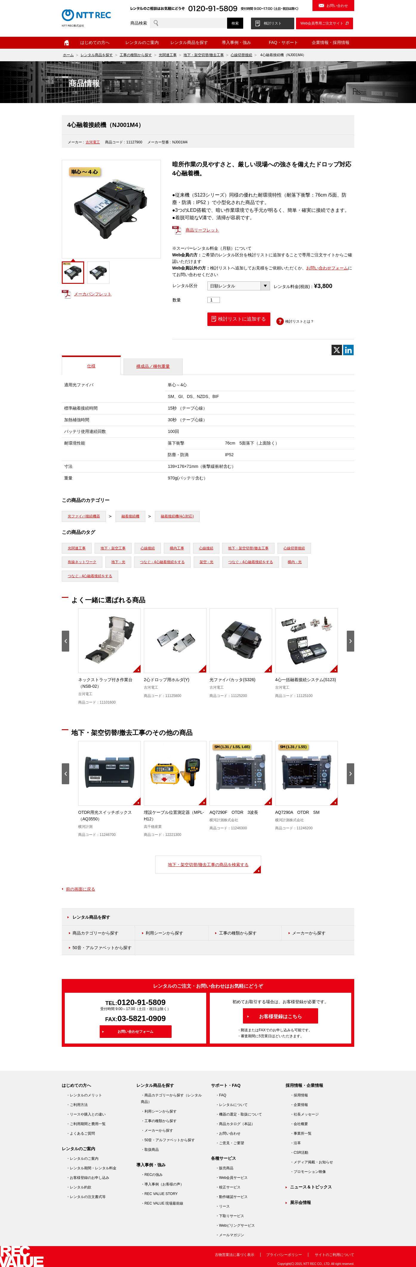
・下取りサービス (229, 1216)
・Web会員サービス (231, 1178)
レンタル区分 (185, 285)
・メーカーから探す (157, 1130)
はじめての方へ (95, 42)
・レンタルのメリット (84, 1095)
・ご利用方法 (77, 1105)
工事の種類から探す (136, 55)
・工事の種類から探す (159, 1121)
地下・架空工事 (113, 548)
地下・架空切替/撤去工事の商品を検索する (208, 864)
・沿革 (295, 1143)
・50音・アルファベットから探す (168, 1140)
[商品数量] (213, 300)
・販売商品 (224, 1168)
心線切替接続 (241, 55)
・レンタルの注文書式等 (86, 1197)
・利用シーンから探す (159, 1111)
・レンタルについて (231, 1105)
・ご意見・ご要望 (229, 1143)
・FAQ (220, 1095)
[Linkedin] (348, 350)
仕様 (91, 366)
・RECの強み (152, 1175)
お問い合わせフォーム (327, 268)
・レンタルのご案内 (82, 1158)
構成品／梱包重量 (153, 366)
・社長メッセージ (304, 1114)
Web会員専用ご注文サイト (322, 23)
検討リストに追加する (242, 318)
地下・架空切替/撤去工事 (204, 55)
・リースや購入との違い (86, 1114)
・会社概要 (299, 1124)
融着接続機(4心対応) (177, 516)
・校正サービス (228, 1187)
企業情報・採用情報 (330, 42)
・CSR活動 (299, 1152)
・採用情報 (299, 1095)
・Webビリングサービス (235, 1225)
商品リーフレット (202, 230)
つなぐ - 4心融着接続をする (162, 562)
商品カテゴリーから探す (95, 933)
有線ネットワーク (82, 562)
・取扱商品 (150, 1149)
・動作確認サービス (231, 1197)
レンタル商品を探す (189, 42)
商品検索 (138, 23)
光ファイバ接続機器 (84, 516)
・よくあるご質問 (80, 1133)
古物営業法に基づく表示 (234, 1255)
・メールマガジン (229, 1235)
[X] (337, 350)
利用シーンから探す (164, 933)
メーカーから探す (309, 933)
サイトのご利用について (334, 1255)
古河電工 (93, 142)
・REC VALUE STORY (159, 1194)
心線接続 (148, 548)
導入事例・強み (236, 42)
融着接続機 (130, 516)
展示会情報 (300, 1202)
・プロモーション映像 (308, 1172)
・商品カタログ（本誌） (235, 1124)
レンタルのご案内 (142, 42)
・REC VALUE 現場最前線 (162, 1203)
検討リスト (273, 23)
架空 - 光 (207, 562)
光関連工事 (168, 55)
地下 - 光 (118, 562)
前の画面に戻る (80, 889)
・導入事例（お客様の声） (162, 1184)
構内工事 (177, 548)
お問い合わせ (337, 6)
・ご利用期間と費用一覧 (86, 1124)
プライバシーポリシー (284, 1255)
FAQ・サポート (283, 42)
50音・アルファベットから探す (102, 947)
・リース (222, 1206)
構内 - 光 (295, 562)
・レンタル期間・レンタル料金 (91, 1168)
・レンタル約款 (78, 1187)
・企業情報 (299, 1105)
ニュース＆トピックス (311, 1187)
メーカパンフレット (93, 294)
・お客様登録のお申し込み (87, 1178)
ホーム (66, 43)
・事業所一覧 (301, 1133)
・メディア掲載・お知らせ (311, 1162)
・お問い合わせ (228, 1133)
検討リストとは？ (299, 321)
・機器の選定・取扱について (238, 1114)
